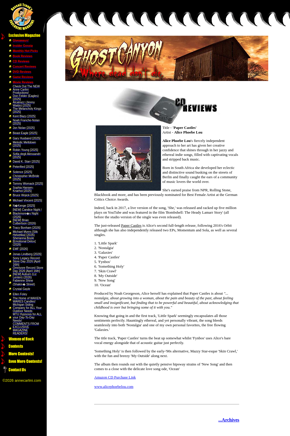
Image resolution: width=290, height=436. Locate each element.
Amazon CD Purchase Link (115, 377)
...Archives (228, 419)
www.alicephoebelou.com (113, 386)
